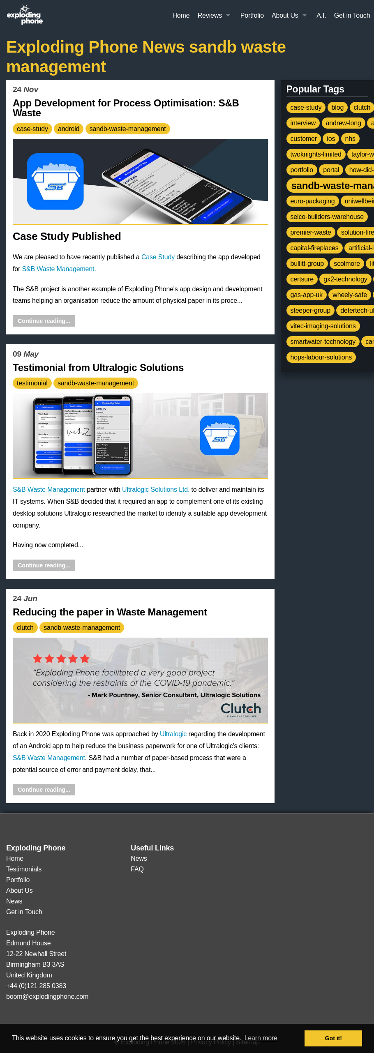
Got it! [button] (333, 1038)
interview (303, 123)
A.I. (321, 15)
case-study (32, 128)
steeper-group (311, 310)
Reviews (210, 15)
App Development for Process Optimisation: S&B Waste (126, 108)
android (68, 128)
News (14, 901)
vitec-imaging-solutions (323, 326)
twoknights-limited (316, 154)
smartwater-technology (323, 341)
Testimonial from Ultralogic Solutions (98, 367)
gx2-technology (345, 279)
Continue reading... (44, 321)
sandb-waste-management (128, 128)
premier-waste (311, 232)
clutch (25, 627)
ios (331, 138)
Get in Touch (352, 15)
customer (304, 138)
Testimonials (24, 869)
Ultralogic (173, 733)
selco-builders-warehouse (327, 216)
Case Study (158, 256)
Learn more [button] (261, 1038)
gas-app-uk (307, 294)
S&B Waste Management (58, 268)
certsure (302, 279)
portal (331, 169)
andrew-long (343, 123)
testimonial (32, 383)
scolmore (347, 263)
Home (180, 15)
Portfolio (252, 15)
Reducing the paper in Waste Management (110, 612)
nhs (350, 138)
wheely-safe (349, 294)
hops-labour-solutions (321, 357)
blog (338, 107)
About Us (285, 15)
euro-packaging (313, 201)
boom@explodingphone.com (47, 996)
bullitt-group (307, 263)
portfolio (302, 169)
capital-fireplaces (315, 247)
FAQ (137, 869)
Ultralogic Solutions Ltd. (155, 489)
